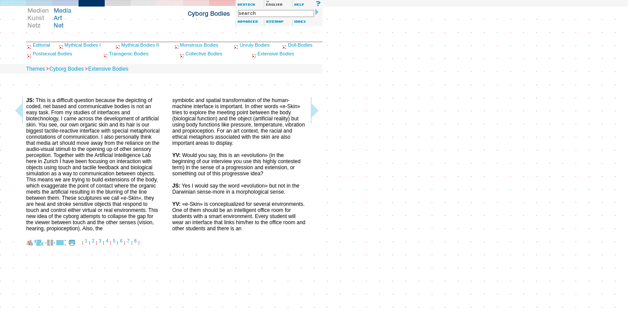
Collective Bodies (203, 53)
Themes (35, 69)
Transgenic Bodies (129, 53)
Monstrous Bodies (199, 45)
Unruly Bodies (254, 45)
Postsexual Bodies (52, 53)
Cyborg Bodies (66, 69)
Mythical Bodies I (83, 45)
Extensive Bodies (275, 53)
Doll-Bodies (300, 45)
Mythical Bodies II (140, 45)
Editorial (41, 45)
